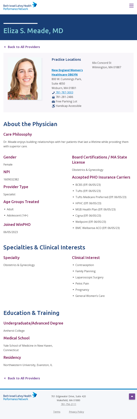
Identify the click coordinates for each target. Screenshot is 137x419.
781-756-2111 (68, 404)
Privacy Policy (76, 411)
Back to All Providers (22, 47)
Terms (56, 411)
